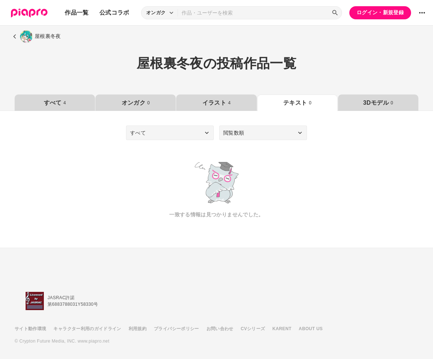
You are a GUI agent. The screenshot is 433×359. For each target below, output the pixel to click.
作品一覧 (76, 12)
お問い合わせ (219, 328)
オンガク (136, 103)
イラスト (216, 103)
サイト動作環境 (30, 328)
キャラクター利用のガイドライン (87, 328)
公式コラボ (114, 12)
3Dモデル (378, 103)
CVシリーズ (253, 328)
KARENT (282, 328)
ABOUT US (311, 328)
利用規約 (138, 328)
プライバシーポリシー (176, 328)
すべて (55, 103)
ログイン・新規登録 (380, 12)
